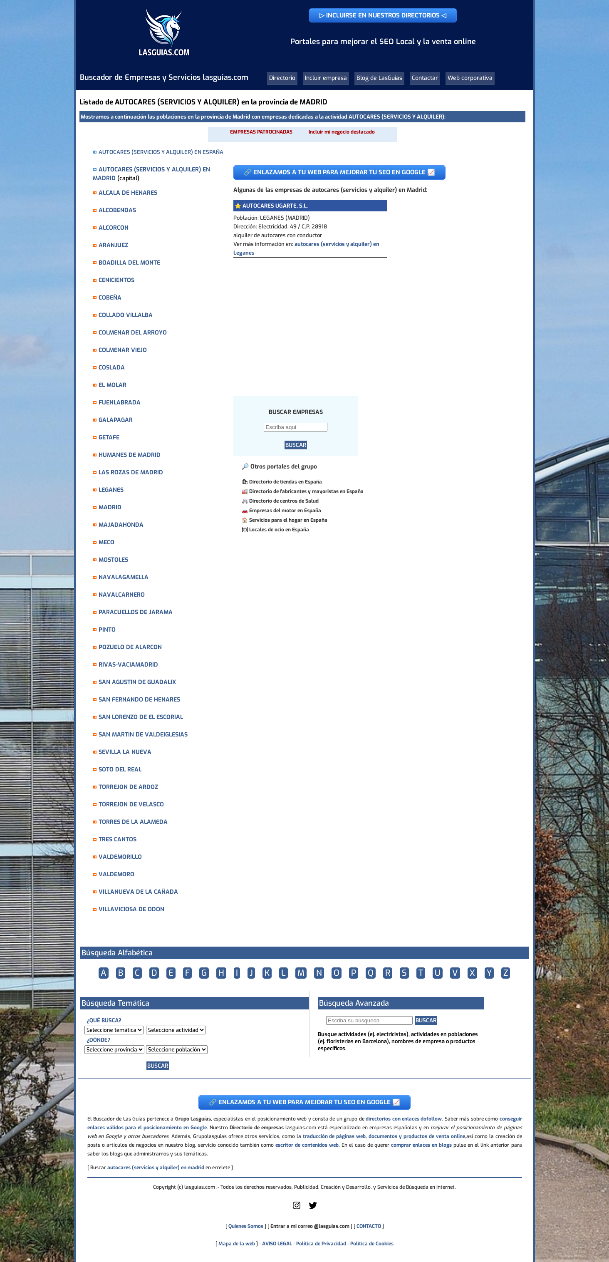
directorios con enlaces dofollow (404, 1119)
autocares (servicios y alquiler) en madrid (155, 1167)
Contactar (425, 78)
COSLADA (112, 368)
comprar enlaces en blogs (421, 1145)
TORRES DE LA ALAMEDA (133, 822)
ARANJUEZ (113, 245)
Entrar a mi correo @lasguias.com (309, 1226)
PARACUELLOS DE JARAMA (136, 612)
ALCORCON (114, 228)
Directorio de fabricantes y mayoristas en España (306, 491)
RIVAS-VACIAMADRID (128, 665)
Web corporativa (470, 78)
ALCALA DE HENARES (128, 193)
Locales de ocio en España (279, 529)
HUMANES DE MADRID (130, 455)
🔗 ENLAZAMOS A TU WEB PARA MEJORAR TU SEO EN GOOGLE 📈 (339, 172)
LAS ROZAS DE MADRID (131, 472)
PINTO (107, 630)
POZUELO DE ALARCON (130, 647)
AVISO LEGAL (277, 1243)
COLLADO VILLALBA (126, 315)
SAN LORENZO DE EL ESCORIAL (141, 717)
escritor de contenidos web (307, 1145)
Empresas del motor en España (285, 510)
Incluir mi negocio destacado (342, 132)
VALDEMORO (116, 874)
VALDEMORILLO (120, 857)
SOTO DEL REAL (120, 770)
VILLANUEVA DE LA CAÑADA (138, 892)
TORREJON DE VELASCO (131, 804)
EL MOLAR (112, 385)
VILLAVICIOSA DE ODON (131, 909)
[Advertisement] (372, 320)
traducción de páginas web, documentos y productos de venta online (384, 1136)
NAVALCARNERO (122, 595)
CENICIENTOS (116, 280)
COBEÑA (110, 298)
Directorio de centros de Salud (284, 501)
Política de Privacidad (321, 1243)
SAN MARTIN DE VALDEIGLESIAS (143, 735)
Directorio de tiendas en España (285, 482)
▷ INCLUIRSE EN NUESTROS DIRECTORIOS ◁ (382, 15)
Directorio (282, 78)
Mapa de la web (236, 1243)
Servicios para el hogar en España (288, 520)
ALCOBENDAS (117, 210)
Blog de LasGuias (379, 78)
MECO (106, 542)
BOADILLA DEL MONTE (129, 263)
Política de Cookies (372, 1243)
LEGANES (111, 490)
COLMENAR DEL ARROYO (133, 333)
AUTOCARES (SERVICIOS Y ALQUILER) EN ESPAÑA (161, 152)
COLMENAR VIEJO (123, 350)
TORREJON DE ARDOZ (128, 787)
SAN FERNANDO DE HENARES (139, 700)
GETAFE (109, 437)
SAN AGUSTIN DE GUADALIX (137, 682)
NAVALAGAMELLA (124, 577)
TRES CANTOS (117, 839)
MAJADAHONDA (121, 525)
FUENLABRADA (120, 403)
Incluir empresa (326, 78)
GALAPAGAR (116, 420)
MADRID (110, 507)
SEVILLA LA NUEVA (125, 752)
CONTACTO (368, 1226)
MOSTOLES (113, 560)
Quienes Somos (245, 1226)
